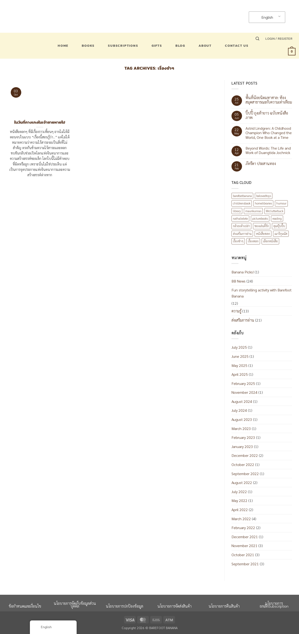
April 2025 (239, 374)
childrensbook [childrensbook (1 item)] (241, 203)
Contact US (237, 45)
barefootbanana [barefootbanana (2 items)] (242, 196)
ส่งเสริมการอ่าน (242, 320)
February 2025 (243, 383)
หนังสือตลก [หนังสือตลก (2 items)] (263, 234)
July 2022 (239, 491)
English (264, 17)
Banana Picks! (242, 271)
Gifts (157, 45)
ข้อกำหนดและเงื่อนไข (25, 606)
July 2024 (239, 410)
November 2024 (244, 392)
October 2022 (242, 464)
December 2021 (244, 536)
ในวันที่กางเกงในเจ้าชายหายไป (39, 122)
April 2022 (239, 509)
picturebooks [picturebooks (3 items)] (260, 218)
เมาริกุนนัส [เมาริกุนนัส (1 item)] (280, 234)
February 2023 (243, 437)
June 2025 (240, 356)
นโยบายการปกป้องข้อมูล (124, 606)
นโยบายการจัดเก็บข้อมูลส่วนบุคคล (75, 605)
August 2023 (241, 419)
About (205, 45)
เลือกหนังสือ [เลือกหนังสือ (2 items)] (270, 241)
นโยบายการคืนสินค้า (224, 606)
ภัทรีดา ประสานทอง (261, 163)
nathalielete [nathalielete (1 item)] (240, 218)
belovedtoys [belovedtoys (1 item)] (263, 196)
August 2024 (241, 401)
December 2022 (244, 455)
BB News (238, 281)
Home (63, 45)
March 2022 (241, 518)
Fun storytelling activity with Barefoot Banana (261, 292)
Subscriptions (123, 45)
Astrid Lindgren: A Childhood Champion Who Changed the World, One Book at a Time (269, 133)
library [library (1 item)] (237, 211)
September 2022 (245, 473)
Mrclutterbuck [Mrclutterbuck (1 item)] (274, 211)
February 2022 (243, 527)
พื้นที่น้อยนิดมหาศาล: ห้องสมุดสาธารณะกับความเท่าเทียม (269, 99)
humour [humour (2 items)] (281, 203)
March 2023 (241, 428)
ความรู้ (236, 310)
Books (88, 45)
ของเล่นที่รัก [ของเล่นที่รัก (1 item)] (261, 226)
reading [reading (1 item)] (277, 218)
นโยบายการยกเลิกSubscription (274, 605)
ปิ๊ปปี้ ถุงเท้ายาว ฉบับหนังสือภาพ (267, 115)
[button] (257, 38)
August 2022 (241, 482)
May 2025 (239, 365)
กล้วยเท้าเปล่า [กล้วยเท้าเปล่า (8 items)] (241, 226)
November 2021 (244, 545)
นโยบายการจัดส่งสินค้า (174, 606)
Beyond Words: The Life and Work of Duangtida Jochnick (268, 150)
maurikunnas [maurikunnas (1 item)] (253, 211)
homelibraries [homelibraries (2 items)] (263, 203)
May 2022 (239, 500)
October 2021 (242, 554)
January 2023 (242, 446)
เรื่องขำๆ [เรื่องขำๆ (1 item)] (238, 241)
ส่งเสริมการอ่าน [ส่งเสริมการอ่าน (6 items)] (242, 234)
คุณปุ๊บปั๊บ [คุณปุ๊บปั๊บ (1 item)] (279, 226)
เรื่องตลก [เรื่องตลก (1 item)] (253, 241)
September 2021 (245, 563)
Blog (180, 45)
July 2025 (239, 347)
